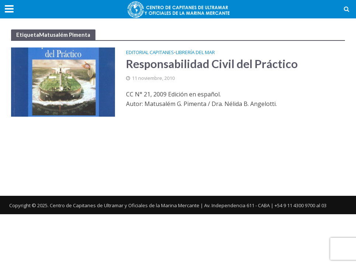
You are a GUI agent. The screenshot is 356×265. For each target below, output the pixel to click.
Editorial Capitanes (150, 53)
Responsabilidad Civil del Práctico (212, 64)
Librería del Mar (195, 53)
